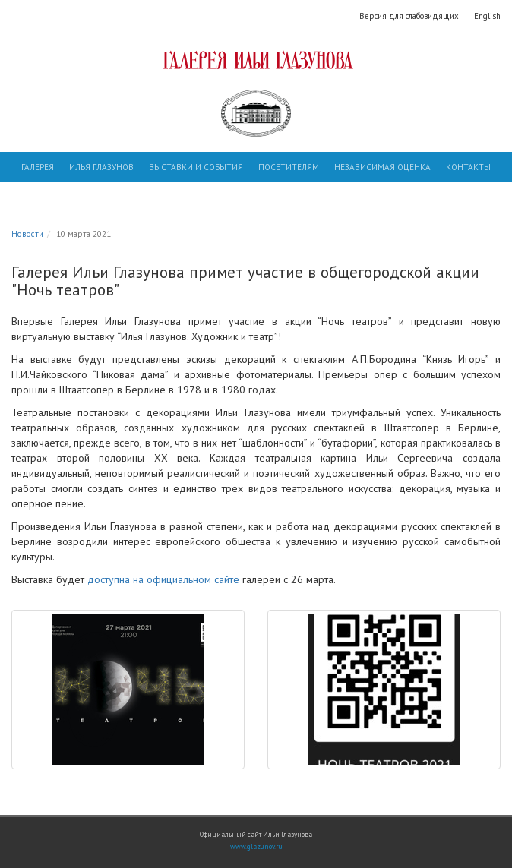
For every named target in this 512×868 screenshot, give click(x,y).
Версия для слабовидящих (409, 16)
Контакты (468, 167)
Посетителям (288, 167)
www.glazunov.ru (256, 846)
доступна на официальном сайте (163, 579)
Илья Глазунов (101, 167)
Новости (27, 234)
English (487, 16)
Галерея (37, 167)
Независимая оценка (382, 167)
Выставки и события (196, 167)
